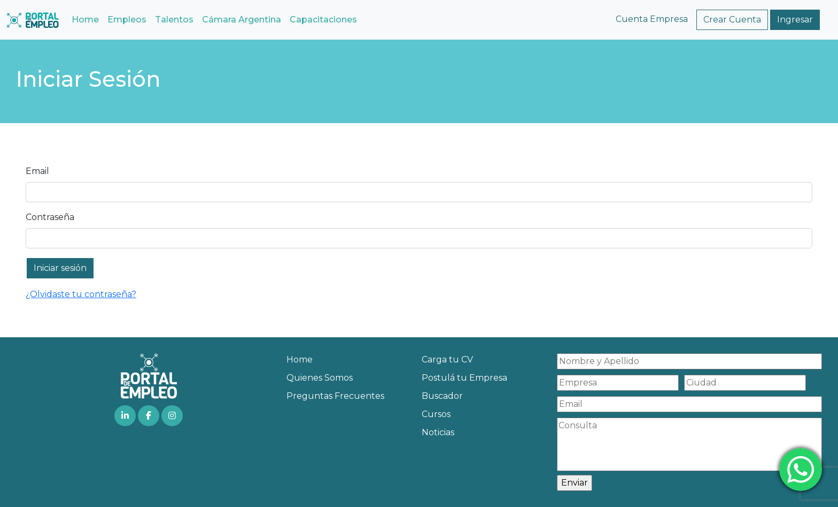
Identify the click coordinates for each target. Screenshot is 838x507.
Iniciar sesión (60, 268)
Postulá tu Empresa (464, 378)
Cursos (436, 414)
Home (85, 19)
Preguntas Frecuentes (335, 396)
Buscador (442, 396)
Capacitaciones (323, 19)
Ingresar (795, 19)
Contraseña (50, 217)
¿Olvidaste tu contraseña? (81, 294)
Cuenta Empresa (652, 19)
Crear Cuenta (732, 19)
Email (37, 171)
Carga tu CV (447, 359)
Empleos (126, 19)
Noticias (438, 432)
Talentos (174, 19)
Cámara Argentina (241, 19)
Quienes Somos (319, 378)
